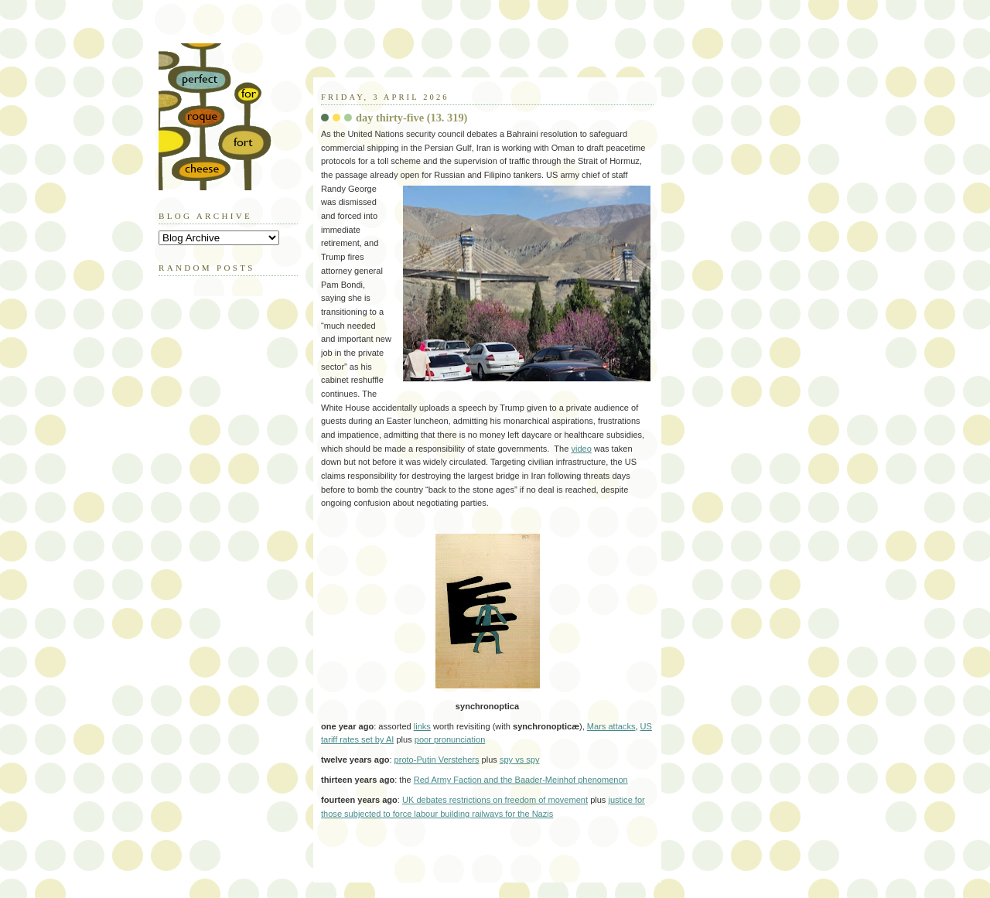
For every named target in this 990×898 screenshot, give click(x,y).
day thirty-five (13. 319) (411, 117)
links (422, 726)
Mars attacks (611, 726)
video (581, 448)
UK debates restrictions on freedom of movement (495, 799)
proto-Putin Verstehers (437, 759)
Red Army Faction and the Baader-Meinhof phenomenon (521, 779)
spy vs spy (520, 759)
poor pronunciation (450, 739)
